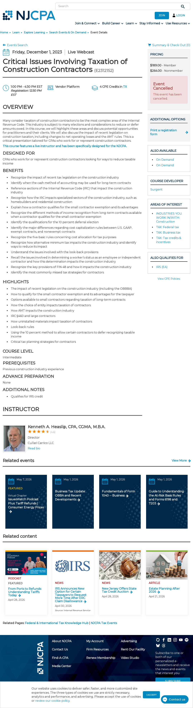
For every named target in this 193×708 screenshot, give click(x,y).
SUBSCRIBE (173, 681)
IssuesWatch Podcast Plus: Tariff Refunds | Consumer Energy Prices (26, 503)
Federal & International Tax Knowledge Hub (56, 623)
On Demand (165, 159)
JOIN (162, 15)
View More (179, 460)
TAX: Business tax (168, 232)
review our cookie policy (52, 700)
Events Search (15, 45)
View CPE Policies (169, 278)
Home (4, 32)
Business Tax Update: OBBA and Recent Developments (70, 495)
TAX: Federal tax (167, 227)
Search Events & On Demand (67, 32)
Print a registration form (163, 132)
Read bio (34, 448)
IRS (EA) (162, 267)
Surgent (156, 189)
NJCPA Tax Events (104, 623)
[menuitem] (87, 23)
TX (125, 86)
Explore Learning (34, 32)
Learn (16, 32)
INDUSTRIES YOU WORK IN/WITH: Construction (169, 217)
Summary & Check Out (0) (169, 45)
